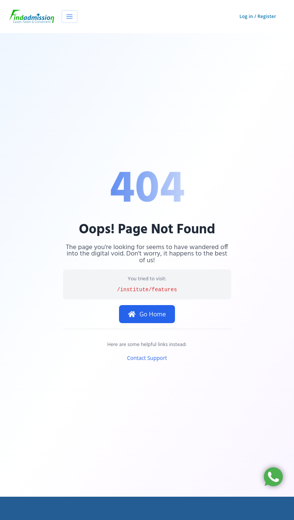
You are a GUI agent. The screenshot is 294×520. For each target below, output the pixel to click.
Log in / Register (258, 16)
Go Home (147, 314)
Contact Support (147, 357)
